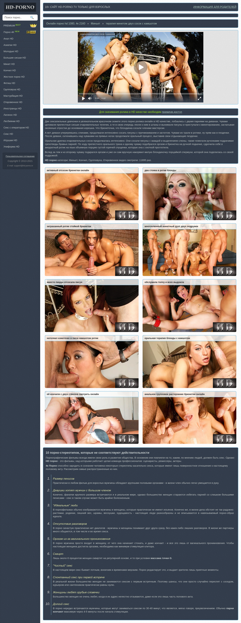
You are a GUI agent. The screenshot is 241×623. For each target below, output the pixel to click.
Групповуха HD (12, 89)
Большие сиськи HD (15, 57)
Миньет (95, 23)
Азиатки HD (10, 45)
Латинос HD (10, 115)
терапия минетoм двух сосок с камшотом (131, 23)
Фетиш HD (9, 83)
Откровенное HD (13, 102)
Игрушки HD (10, 140)
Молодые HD (11, 51)
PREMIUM (20, 25)
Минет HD (9, 64)
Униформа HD (11, 146)
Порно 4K (20, 32)
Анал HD (8, 38)
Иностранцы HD (12, 108)
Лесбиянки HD (12, 121)
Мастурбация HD (13, 95)
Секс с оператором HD (16, 127)
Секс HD (8, 134)
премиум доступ (172, 111)
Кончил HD (10, 70)
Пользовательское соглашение (20, 156)
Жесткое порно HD (14, 76)
